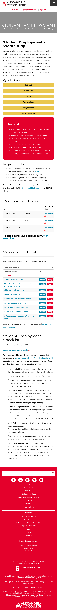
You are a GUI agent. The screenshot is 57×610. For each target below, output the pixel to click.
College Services (17, 29)
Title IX (28, 532)
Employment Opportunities (28, 522)
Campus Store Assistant (13, 280)
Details (42, 280)
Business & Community (28, 497)
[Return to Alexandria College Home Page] (13, 4)
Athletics (28, 491)
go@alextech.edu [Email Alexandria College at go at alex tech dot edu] (30, 10)
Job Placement (28, 554)
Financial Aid (28, 102)
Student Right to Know (28, 545)
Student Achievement (28, 541)
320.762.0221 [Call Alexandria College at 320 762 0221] (29, 578)
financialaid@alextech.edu (33, 188)
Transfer (28, 513)
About (28, 484)
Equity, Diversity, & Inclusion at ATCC (36, 595)
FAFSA (28, 96)
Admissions (28, 504)
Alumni (28, 501)
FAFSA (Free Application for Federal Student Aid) (33, 358)
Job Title (7, 275)
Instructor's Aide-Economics (15, 303)
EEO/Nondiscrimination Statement (28, 597)
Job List (28, 85)
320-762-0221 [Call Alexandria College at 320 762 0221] (15, 10)
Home (6, 29)
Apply (50, 280)
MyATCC (43, 10)
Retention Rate (28, 551)
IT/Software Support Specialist (16, 312)
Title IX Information (13, 595)
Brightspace (28, 108)
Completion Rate (28, 548)
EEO (28, 529)
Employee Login (28, 516)
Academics (28, 488)
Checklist (28, 91)
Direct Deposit (28, 113)
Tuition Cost (28, 519)
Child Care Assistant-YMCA (14, 290)
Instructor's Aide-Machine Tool (16, 307)
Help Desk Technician (12, 294)
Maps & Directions (28, 526)
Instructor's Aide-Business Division (17, 299)
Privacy (28, 535)
